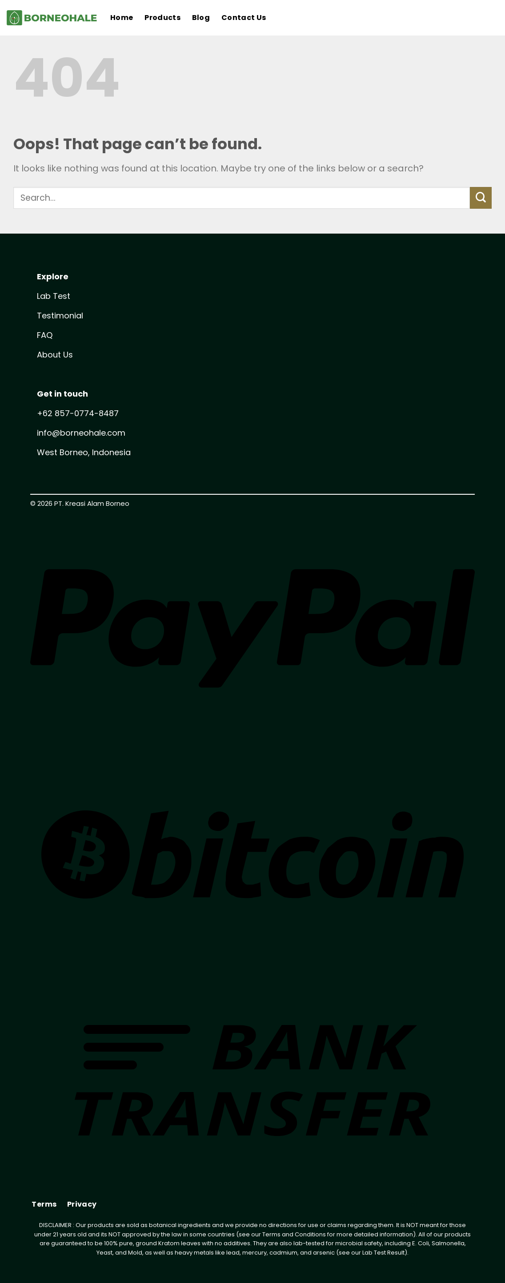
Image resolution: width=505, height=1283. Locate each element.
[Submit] (481, 198)
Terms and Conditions (294, 1234)
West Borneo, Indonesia (84, 452)
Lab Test (53, 296)
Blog (201, 17)
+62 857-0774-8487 (78, 413)
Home (121, 17)
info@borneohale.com (81, 432)
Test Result (389, 1252)
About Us (55, 354)
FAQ (44, 335)
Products (162, 17)
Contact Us (243, 17)
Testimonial (60, 315)
